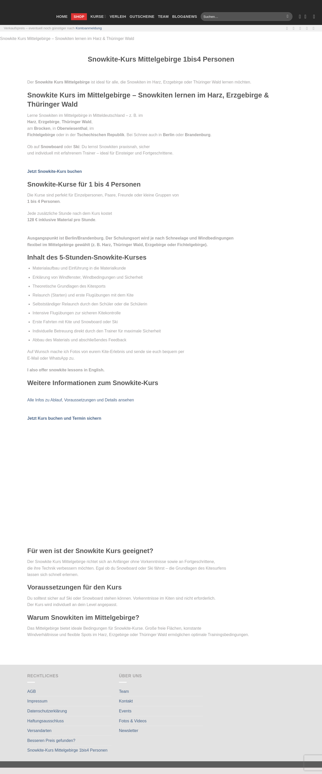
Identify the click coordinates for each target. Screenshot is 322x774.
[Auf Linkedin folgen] (315, 28)
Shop (79, 16)
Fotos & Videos (132, 721)
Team (163, 17)
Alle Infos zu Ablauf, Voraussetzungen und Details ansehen (80, 400)
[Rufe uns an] (308, 28)
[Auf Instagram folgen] (295, 28)
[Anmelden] (315, 16)
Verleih (118, 17)
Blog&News (184, 17)
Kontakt (126, 701)
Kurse (98, 16)
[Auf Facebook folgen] (288, 28)
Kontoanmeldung (89, 28)
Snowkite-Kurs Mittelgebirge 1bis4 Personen (67, 750)
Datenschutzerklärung (47, 711)
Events (125, 711)
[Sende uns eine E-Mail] (302, 28)
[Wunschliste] (300, 16)
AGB (31, 691)
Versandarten (39, 730)
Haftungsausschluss (45, 721)
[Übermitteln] (288, 16)
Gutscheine (142, 17)
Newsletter (128, 730)
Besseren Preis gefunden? (51, 740)
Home (62, 17)
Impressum (37, 701)
